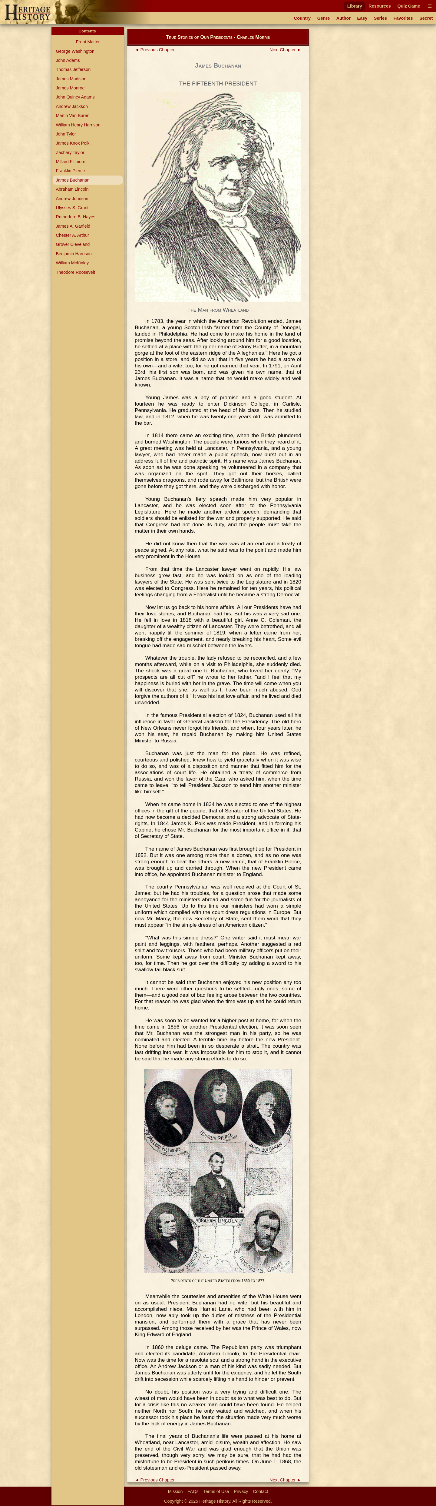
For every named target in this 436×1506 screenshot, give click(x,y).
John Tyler (66, 134)
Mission (175, 1491)
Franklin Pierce (70, 170)
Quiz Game (408, 6)
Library (354, 6)
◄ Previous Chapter (155, 49)
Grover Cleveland (73, 244)
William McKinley (72, 262)
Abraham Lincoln (72, 189)
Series (380, 18)
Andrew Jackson (72, 106)
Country (302, 18)
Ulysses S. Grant (72, 207)
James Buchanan (72, 180)
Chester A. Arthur (72, 235)
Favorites (403, 18)
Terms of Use (216, 1491)
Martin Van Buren (72, 115)
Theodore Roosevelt (75, 272)
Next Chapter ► (285, 49)
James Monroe (70, 87)
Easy (362, 18)
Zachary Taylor (70, 152)
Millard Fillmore (70, 161)
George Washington (75, 51)
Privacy (241, 1491)
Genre (323, 18)
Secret (426, 18)
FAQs (193, 1491)
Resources (379, 6)
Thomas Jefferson (73, 69)
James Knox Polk (72, 143)
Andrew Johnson (72, 198)
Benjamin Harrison (73, 253)
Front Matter (88, 41)
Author (343, 18)
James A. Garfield (73, 226)
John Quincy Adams (75, 97)
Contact (260, 1491)
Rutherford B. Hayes (75, 216)
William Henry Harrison (78, 124)
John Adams (68, 60)
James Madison (71, 78)
